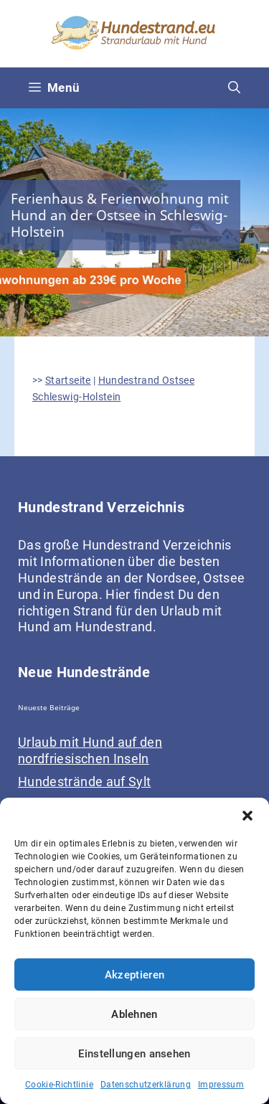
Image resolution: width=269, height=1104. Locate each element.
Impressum (221, 1085)
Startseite (68, 380)
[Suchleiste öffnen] (234, 87)
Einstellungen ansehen (134, 1053)
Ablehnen (134, 1014)
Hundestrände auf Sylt (84, 782)
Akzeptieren (134, 974)
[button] (247, 815)
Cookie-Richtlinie (59, 1085)
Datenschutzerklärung (145, 1085)
